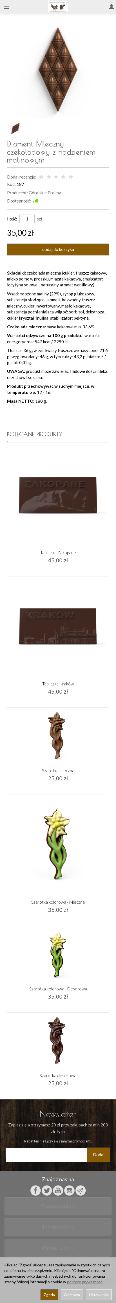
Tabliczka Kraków (58, 683)
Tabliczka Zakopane (58, 552)
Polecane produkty (35, 434)
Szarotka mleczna (58, 770)
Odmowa (72, 1294)
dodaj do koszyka (58, 249)
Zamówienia (58, 1206)
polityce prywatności (85, 1281)
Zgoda (49, 1294)
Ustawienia (99, 1294)
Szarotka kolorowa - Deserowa (58, 988)
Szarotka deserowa (58, 1075)
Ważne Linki (58, 1247)
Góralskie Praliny (45, 192)
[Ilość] (27, 219)
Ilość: (12, 218)
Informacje (58, 1227)
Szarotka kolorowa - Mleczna (58, 902)
